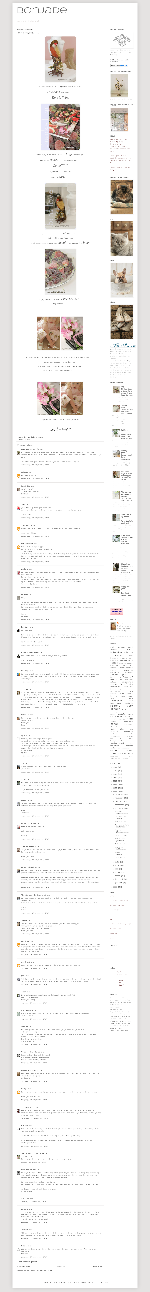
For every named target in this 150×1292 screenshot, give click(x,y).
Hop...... (125, 387)
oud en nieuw (127, 712)
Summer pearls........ (122, 853)
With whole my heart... (126, 516)
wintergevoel (123, 748)
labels (112, 698)
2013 (115, 781)
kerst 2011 (128, 687)
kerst (120, 687)
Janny (23, 992)
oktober (119, 801)
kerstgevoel (115, 689)
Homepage (61, 1267)
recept (113, 719)
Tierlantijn (26, 525)
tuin (131, 729)
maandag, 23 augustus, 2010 (34, 1222)
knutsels (114, 696)
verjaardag (129, 734)
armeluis (113, 649)
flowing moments (28, 847)
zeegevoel (114, 756)
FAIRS (118, 665)
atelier (130, 649)
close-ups (122, 663)
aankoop (121, 647)
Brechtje (25, 671)
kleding (130, 694)
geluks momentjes (121, 670)
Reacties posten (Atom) (42, 1271)
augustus (119, 808)
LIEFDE (130, 701)
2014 (115, 778)
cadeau (27, 439)
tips (122, 729)
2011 (115, 788)
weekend (129, 746)
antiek (130, 647)
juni (117, 865)
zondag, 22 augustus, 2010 (33, 1162)
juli (117, 862)
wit (132, 748)
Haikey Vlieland (28, 823)
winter (113, 748)
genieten (115, 672)
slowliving (114, 727)
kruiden (130, 696)
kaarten (113, 687)
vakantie (114, 732)
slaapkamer (128, 724)
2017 (115, 767)
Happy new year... (125, 588)
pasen (112, 714)
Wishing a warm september (122, 826)
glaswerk (114, 675)
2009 (115, 887)
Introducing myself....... (122, 817)
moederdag (129, 703)
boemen (131, 656)
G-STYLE (24, 1126)
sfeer (114, 724)
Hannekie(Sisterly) (30, 1070)
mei (117, 869)
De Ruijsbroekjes (29, 867)
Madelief (25, 627)
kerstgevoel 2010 (121, 691)
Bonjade (42, 11)
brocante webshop (118, 661)
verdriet (113, 734)
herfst (113, 677)
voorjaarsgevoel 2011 (121, 743)
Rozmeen (24, 595)
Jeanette (25, 800)
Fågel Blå (25, 486)
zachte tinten (124, 754)
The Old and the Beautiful (33, 895)
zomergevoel (115, 758)
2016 (115, 771)
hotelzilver (129, 679)
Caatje (24, 1089)
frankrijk (114, 668)
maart (118, 876)
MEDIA (119, 703)
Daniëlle (25, 715)
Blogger (103, 1282)
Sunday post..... (125, 406)
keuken (113, 694)
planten (118, 717)
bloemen (116, 655)
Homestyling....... (124, 822)
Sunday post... (124, 452)
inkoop (113, 682)
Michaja (24, 569)
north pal (25, 941)
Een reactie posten (28, 1262)
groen (124, 675)
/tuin (112, 647)
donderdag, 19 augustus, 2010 (35, 465)
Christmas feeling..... (127, 565)
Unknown (24, 472)
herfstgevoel (126, 677)
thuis (112, 729)
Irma (23, 505)
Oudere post (98, 1267)
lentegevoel (117, 701)
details (130, 663)
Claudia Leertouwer (30, 653)
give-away (129, 672)
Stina (23, 780)
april (118, 872)
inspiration (127, 682)
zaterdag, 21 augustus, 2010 (34, 1118)
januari (119, 883)
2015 (115, 774)
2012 (115, 785)
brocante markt (126, 658)
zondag (125, 758)
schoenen (113, 721)
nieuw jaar (115, 712)
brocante (114, 658)
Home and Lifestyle (30, 449)
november (119, 798)
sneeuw (122, 727)
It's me (24, 689)
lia (22, 763)
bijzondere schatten (121, 652)
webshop (114, 745)
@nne (23, 976)
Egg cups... (126, 471)
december (119, 795)
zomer (131, 756)
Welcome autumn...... (121, 812)
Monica (24, 1246)
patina (130, 714)
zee (132, 754)
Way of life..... (123, 844)
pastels (121, 714)
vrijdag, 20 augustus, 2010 (34, 955)
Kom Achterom (27, 544)
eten (112, 665)
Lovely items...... (124, 835)
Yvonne (24, 921)
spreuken (129, 727)
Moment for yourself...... (122, 840)
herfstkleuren (116, 679)
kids (122, 694)
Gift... (124, 430)
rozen (130, 719)
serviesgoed (128, 721)
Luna (112, 703)
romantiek (122, 719)
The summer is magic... (126, 493)
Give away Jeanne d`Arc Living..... (127, 537)
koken (123, 696)
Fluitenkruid (27, 1010)
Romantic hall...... (120, 848)
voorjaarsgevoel (117, 741)
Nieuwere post (23, 1267)
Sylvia (24, 736)
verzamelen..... (117, 736)
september (120, 805)
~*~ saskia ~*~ (28, 1107)
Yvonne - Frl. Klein (30, 1052)
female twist (127, 665)
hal (132, 675)
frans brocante (126, 668)
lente (130, 698)
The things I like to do (32, 1154)
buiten (130, 661)
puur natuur (128, 716)
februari (119, 879)
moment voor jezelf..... (121, 707)
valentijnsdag (127, 731)
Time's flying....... (122, 831)
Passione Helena (28, 1170)
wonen (114, 750)
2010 (115, 792)
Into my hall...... (124, 858)
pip (111, 717)
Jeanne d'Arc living (121, 684)
